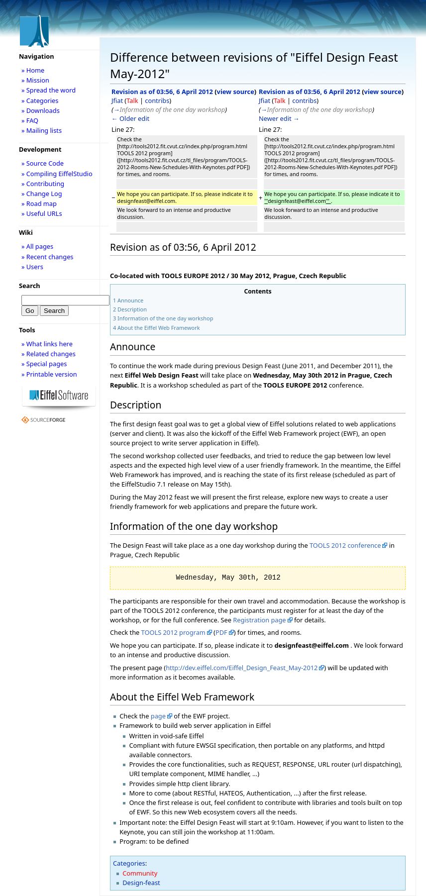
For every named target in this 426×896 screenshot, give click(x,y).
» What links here (47, 343)
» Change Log (41, 193)
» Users (32, 266)
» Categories (40, 100)
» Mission (35, 80)
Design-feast (141, 882)
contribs (157, 100)
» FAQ (29, 120)
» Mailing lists (41, 130)
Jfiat (117, 100)
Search (29, 285)
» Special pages (44, 363)
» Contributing (42, 183)
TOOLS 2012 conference (345, 545)
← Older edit (130, 118)
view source (235, 91)
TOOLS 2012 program (173, 632)
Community (139, 873)
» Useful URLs (41, 213)
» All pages (37, 246)
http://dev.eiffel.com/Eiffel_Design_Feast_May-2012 (242, 667)
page (158, 715)
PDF (221, 632)
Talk (132, 100)
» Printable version (49, 374)
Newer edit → (279, 118)
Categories (129, 863)
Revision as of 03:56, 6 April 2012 (162, 91)
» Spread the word (48, 90)
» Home (32, 70)
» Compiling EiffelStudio (57, 173)
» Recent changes (47, 256)
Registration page (259, 619)
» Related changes (48, 353)
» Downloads (40, 110)
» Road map (39, 203)
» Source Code (42, 163)
